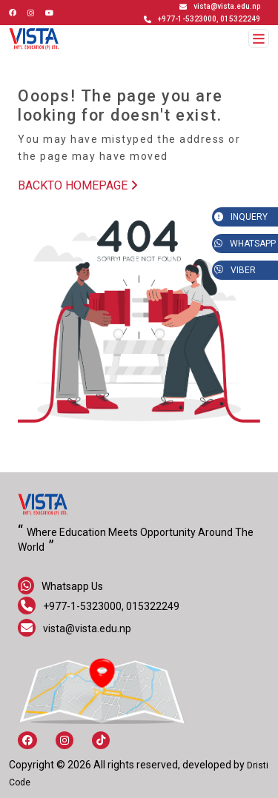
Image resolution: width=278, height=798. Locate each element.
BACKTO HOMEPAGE (78, 185)
